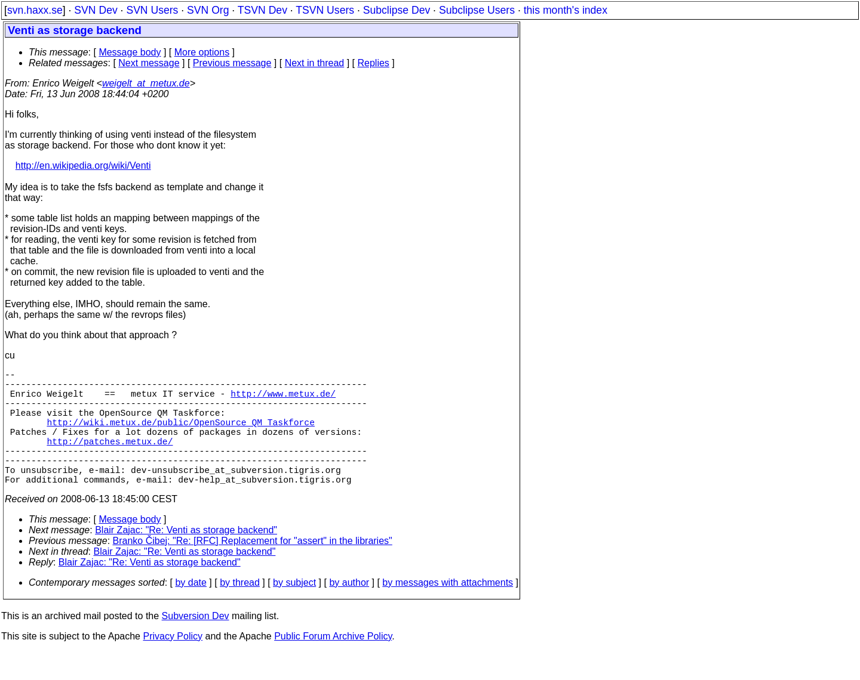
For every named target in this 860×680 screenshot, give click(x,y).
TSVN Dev (262, 10)
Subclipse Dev (396, 10)
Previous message (232, 63)
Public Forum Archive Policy (333, 665)
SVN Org (208, 10)
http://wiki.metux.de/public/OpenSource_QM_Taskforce (180, 436)
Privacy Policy (172, 665)
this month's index (565, 10)
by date (190, 611)
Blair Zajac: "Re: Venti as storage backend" (186, 559)
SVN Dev (95, 10)
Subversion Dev (195, 644)
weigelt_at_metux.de (146, 83)
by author (349, 611)
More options (202, 52)
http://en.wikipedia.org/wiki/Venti (83, 165)
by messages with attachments (447, 611)
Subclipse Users (477, 10)
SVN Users (152, 10)
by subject (294, 611)
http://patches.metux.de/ (110, 460)
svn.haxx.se (35, 10)
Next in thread (315, 63)
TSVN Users (325, 10)
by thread (240, 611)
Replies (373, 63)
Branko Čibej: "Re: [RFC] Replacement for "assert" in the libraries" (252, 569)
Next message (148, 63)
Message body (130, 52)
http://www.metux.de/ (283, 400)
